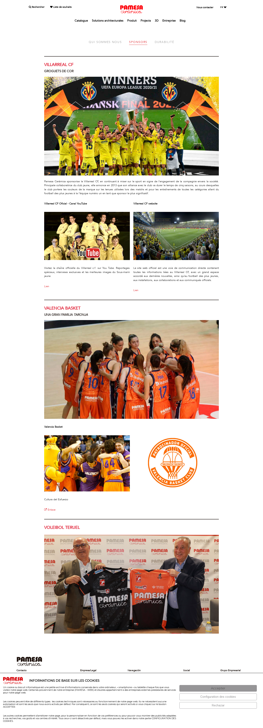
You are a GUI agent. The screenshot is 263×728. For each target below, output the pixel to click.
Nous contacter (204, 7)
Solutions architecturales (107, 21)
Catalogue (81, 21)
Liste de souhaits (61, 7)
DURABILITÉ (164, 42)
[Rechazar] (218, 705)
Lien (46, 286)
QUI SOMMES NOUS (105, 42)
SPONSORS (138, 42)
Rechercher (36, 7)
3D (156, 21)
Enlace (49, 510)
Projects (146, 21)
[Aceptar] (218, 688)
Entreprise (169, 21)
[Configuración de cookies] (218, 696)
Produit (132, 21)
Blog (183, 21)
